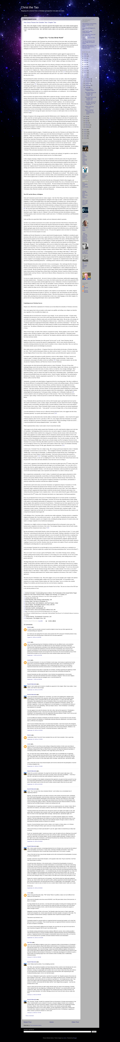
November (88, 81)
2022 (85, 62)
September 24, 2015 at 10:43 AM (35, 937)
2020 (85, 66)
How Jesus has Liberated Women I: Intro (85, 265)
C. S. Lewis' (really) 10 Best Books (85, 252)
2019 (85, 68)
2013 (85, 131)
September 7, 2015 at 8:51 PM (34, 655)
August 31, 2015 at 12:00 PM (34, 637)
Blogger (75, 1038)
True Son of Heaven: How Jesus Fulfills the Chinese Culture (88, 42)
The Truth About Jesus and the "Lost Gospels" (88, 35)
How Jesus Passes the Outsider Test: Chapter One (90, 98)
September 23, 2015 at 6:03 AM (34, 784)
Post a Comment (30, 1015)
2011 (85, 136)
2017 (85, 72)
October (87, 83)
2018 (85, 70)
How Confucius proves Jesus (84, 175)
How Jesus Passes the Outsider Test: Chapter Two (40, 22)
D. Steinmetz (86, 288)
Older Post (75, 1022)
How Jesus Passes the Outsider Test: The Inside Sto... (90, 103)
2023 (85, 60)
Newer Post (27, 1022)
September (88, 85)
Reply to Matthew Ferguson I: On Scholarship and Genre (89, 111)
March (87, 122)
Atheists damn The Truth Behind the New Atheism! (85, 194)
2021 (85, 64)
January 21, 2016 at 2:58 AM (34, 957)
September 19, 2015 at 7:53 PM (35, 739)
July (86, 116)
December (88, 79)
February (87, 124)
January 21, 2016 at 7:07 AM (34, 1012)
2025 (85, 56)
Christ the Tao (30, 7)
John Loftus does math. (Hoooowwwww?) (85, 202)
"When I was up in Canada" (89, 107)
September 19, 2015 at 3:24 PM (35, 689)
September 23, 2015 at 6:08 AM (34, 841)
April (86, 120)
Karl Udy (29, 942)
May (86, 118)
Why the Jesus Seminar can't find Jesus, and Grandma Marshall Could (89, 47)
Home (25, 15)
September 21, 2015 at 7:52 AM (34, 766)
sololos (65, 1038)
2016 (85, 75)
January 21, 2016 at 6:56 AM (34, 994)
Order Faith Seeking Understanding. (87, 32)
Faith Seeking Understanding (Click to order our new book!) (89, 25)
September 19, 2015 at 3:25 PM (35, 730)
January (87, 127)
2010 (85, 138)
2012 (85, 133)
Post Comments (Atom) (35, 1025)
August (87, 87)
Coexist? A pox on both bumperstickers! (85, 216)
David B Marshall (31, 684)
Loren (28, 642)
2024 (85, 58)
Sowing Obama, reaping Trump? (89, 90)
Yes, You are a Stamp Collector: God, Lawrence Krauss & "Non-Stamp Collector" (84, 158)
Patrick (29, 627)
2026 (85, 54)
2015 (85, 77)
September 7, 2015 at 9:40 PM (34, 679)
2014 (85, 129)
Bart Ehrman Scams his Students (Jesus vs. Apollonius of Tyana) (84, 237)
